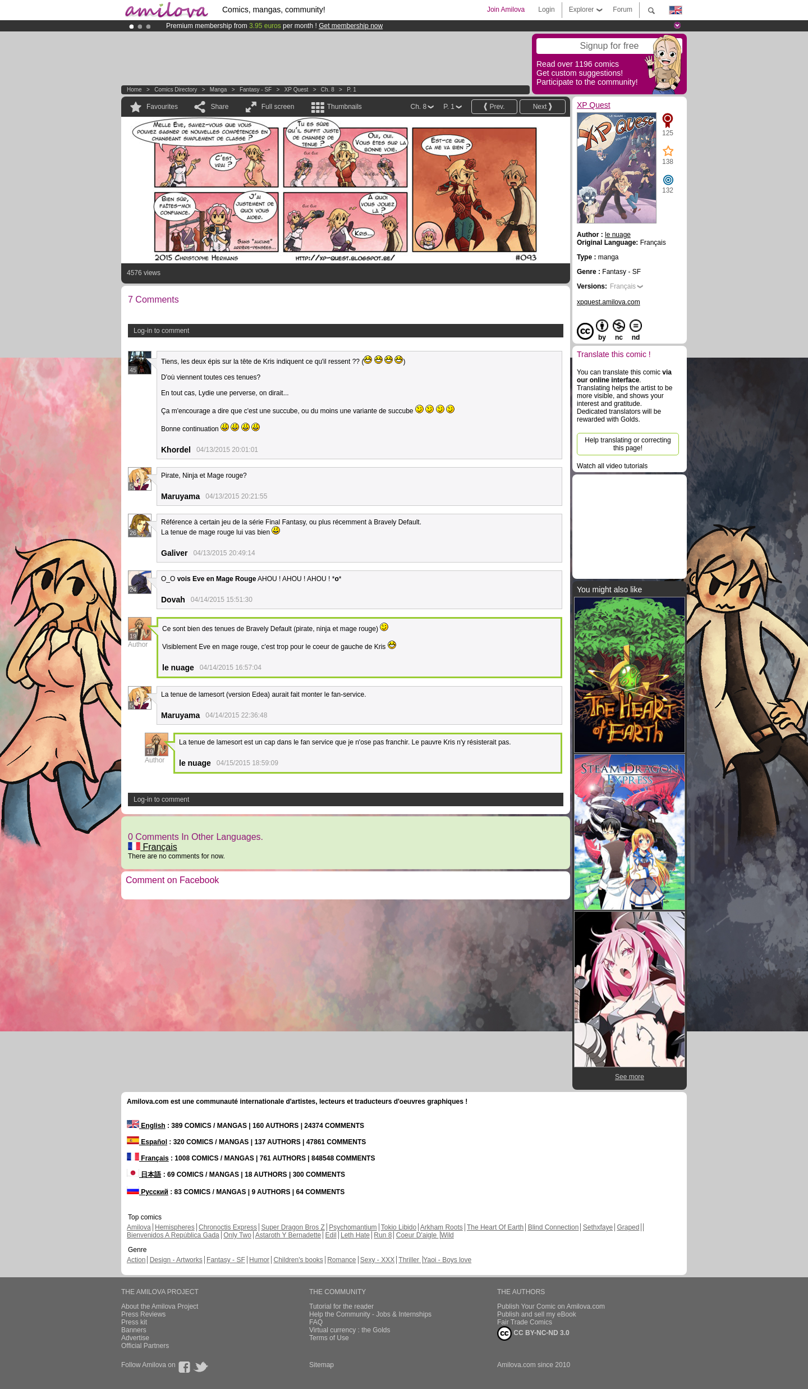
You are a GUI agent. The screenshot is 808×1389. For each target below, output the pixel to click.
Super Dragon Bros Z (292, 1227)
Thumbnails (344, 107)
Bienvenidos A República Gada (173, 1235)
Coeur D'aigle (417, 1235)
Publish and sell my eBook (536, 1314)
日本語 (144, 1174)
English (146, 1126)
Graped (628, 1227)
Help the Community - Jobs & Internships (370, 1314)
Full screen (278, 107)
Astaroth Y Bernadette (288, 1235)
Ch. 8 (327, 89)
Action (136, 1260)
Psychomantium (353, 1227)
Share (219, 107)
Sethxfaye (598, 1227)
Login (546, 9)
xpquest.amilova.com (608, 302)
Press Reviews (143, 1314)
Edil (331, 1235)
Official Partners (145, 1346)
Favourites (162, 107)
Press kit (134, 1322)
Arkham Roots (441, 1227)
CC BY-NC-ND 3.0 (533, 1333)
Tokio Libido (398, 1227)
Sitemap (321, 1365)
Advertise (135, 1338)
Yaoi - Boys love (447, 1260)
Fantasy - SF (256, 89)
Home (134, 89)
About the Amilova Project (159, 1306)
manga (218, 89)
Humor (259, 1260)
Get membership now (351, 26)
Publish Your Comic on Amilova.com (551, 1306)
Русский (147, 1192)
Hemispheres (175, 1227)
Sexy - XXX (377, 1260)
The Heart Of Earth (495, 1227)
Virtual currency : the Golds (350, 1330)
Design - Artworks (176, 1260)
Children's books (298, 1260)
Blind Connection (553, 1227)
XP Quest (296, 89)
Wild (446, 1235)
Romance (341, 1260)
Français (152, 847)
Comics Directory (175, 89)
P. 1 (351, 89)
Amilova (139, 1227)
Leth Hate (355, 1235)
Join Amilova (506, 9)
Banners (133, 1330)
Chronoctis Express (228, 1227)
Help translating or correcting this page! (628, 444)
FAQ (316, 1322)
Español (147, 1142)
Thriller (409, 1260)
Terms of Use (329, 1338)
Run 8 (383, 1235)
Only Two (237, 1235)
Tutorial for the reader (341, 1306)
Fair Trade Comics (524, 1322)
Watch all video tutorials (612, 466)
